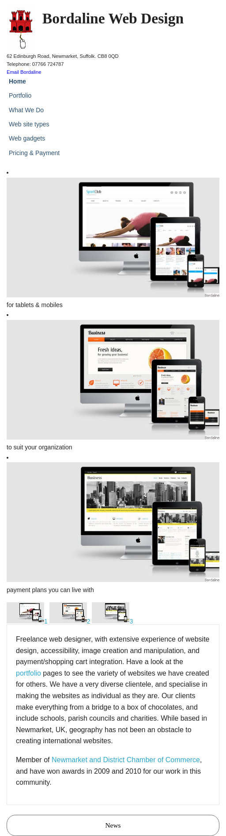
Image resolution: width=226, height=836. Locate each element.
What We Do (26, 110)
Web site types (29, 124)
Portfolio (20, 95)
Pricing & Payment (34, 152)
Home (17, 81)
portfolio (28, 673)
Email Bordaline (24, 72)
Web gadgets (27, 138)
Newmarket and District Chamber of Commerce (126, 760)
